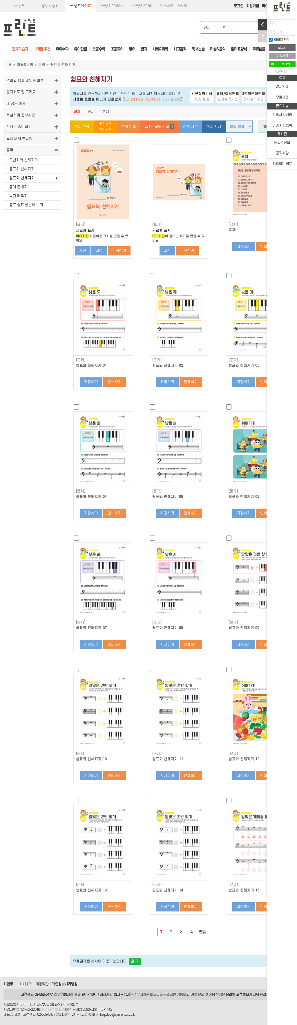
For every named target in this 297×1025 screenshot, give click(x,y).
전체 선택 (82, 126)
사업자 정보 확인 (53, 1009)
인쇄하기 (119, 251)
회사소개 (25, 984)
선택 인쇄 (128, 126)
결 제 (135, 961)
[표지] (80, 224)
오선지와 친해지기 (23, 160)
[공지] (233, 224)
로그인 (238, 6)
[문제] (80, 360)
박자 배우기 (18, 196)
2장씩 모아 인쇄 (159, 126)
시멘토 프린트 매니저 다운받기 (97, 99)
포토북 (182, 5)
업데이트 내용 (171, 99)
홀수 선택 (105, 123)
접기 (262, 36)
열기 (262, 24)
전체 (77, 111)
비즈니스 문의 (160, 994)
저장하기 (244, 246)
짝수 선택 (105, 129)
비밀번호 (276, 32)
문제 (91, 111)
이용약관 (42, 984)
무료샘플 (258, 49)
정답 (105, 111)
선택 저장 (190, 126)
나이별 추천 (41, 49)
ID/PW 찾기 (282, 71)
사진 (82, 251)
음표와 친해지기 (22, 169)
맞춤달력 (166, 5)
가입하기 (282, 56)
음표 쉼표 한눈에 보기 (26, 205)
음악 (41, 65)
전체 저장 (214, 126)
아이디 (275, 23)
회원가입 (252, 6)
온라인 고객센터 (237, 994)
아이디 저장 (279, 40)
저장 (99, 251)
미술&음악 (25, 65)
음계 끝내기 (18, 187)
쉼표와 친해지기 (22, 178)
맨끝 (203, 931)
